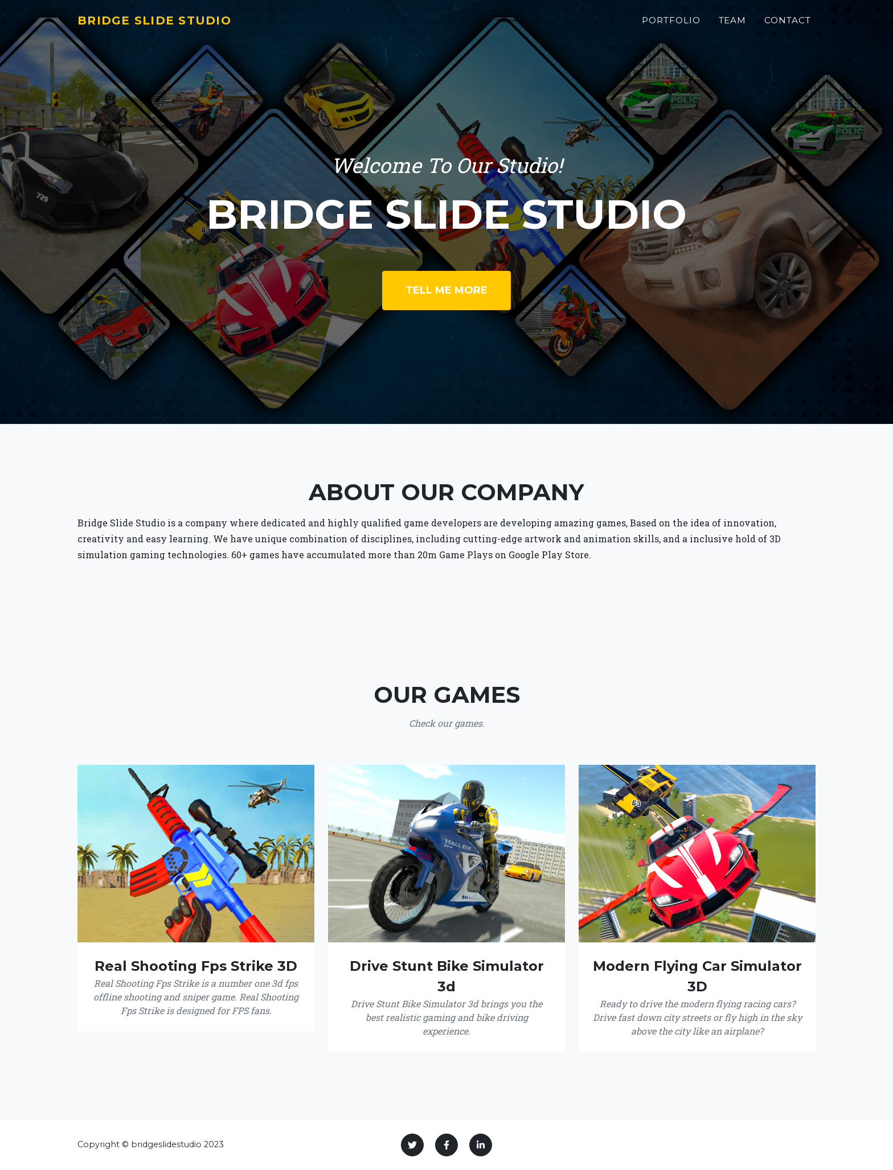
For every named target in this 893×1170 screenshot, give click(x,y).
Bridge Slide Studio (167, 26)
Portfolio (671, 26)
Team (733, 26)
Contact (787, 26)
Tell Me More (446, 290)
